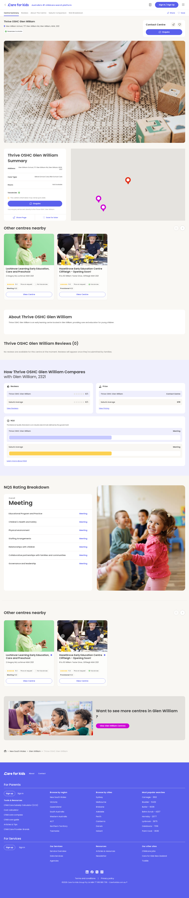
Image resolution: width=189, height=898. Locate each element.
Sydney (99, 797)
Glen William (35, 751)
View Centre (29, 294)
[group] (29, 249)
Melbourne (101, 802)
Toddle (145, 860)
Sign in (21, 793)
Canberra (100, 821)
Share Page (19, 217)
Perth (98, 816)
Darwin (99, 826)
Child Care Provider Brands (16, 829)
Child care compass (13, 814)
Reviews (24, 13)
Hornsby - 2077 (149, 816)
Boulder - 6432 (149, 802)
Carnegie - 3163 (149, 797)
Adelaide (100, 811)
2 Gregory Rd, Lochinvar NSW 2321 (20, 276)
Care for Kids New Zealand (154, 856)
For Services (12, 839)
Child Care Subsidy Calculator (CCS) (21, 805)
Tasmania (54, 831)
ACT (52, 821)
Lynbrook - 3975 (149, 821)
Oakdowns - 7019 (150, 826)
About (31, 773)
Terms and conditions (85, 878)
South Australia (57, 811)
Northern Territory (59, 826)
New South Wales (18, 751)
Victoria (53, 802)
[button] (79, 262)
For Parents (12, 785)
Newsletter (101, 856)
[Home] (5, 751)
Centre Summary (11, 13)
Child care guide (11, 819)
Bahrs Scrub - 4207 (151, 811)
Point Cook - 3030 (150, 831)
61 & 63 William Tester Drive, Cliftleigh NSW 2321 (79, 276)
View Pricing (104, 408)
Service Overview (58, 851)
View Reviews (12, 408)
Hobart (99, 831)
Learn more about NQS (17, 461)
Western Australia (58, 816)
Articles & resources (105, 851)
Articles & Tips (10, 824)
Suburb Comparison (57, 13)
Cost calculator (11, 810)
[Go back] (5, 4)
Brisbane (100, 806)
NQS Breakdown (76, 13)
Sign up (9, 793)
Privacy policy (107, 878)
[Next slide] (102, 249)
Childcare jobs (148, 851)
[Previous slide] (63, 249)
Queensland (55, 806)
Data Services (56, 856)
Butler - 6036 (148, 806)
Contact (42, 773)
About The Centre (38, 13)
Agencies (54, 860)
